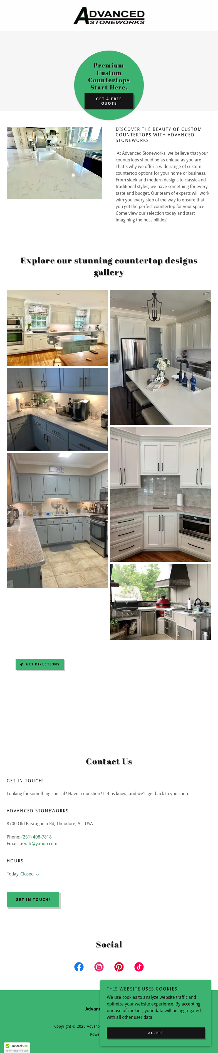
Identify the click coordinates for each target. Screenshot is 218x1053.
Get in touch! (33, 899)
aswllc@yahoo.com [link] (38, 843)
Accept (155, 1033)
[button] (36, 874)
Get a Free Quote (109, 101)
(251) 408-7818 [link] (36, 837)
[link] (108, 15)
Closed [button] (27, 874)
